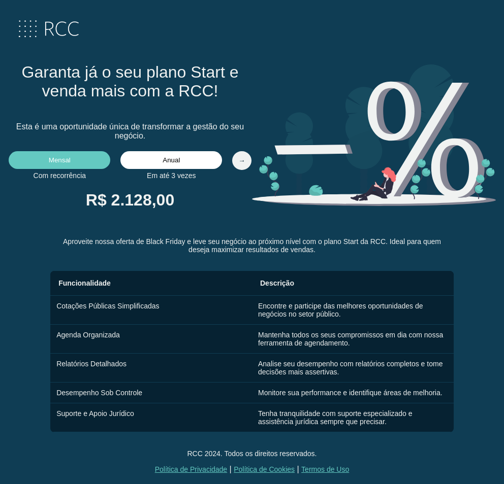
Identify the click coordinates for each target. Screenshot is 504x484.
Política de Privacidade (191, 469)
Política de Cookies (264, 469)
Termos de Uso (325, 469)
